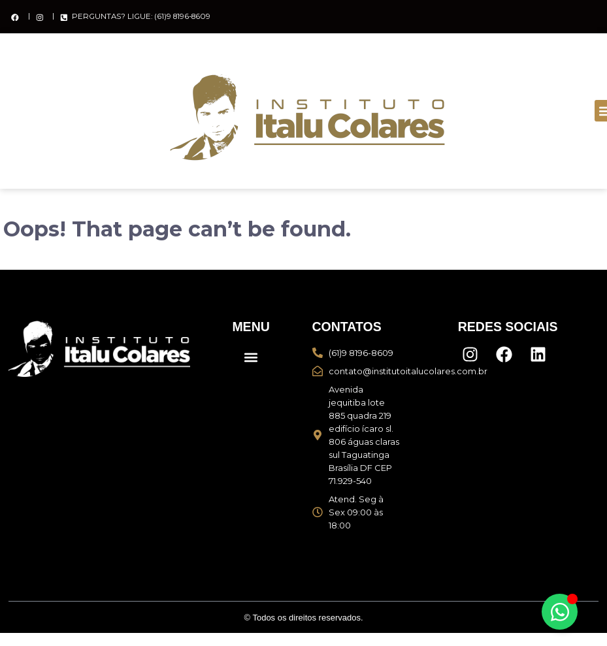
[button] (251, 357)
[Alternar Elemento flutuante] (560, 612)
